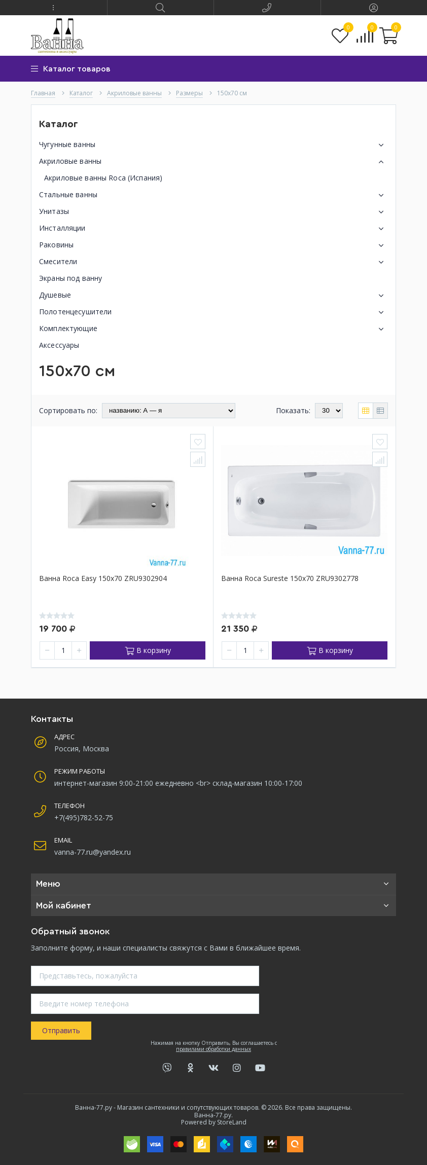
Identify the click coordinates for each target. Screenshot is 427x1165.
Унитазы (213, 212)
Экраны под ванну (70, 278)
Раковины (213, 245)
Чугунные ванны (213, 145)
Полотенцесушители (213, 312)
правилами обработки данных (213, 1049)
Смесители (213, 262)
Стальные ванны (213, 195)
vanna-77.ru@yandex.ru (92, 852)
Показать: (293, 410)
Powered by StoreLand (213, 1122)
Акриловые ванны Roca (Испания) (103, 178)
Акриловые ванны (213, 161)
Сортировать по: (68, 410)
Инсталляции (213, 228)
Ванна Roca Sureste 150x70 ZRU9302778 (290, 578)
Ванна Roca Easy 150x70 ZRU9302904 (103, 578)
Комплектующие (213, 329)
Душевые (213, 295)
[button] (53, 7)
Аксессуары (59, 345)
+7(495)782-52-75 (83, 817)
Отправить (61, 1030)
